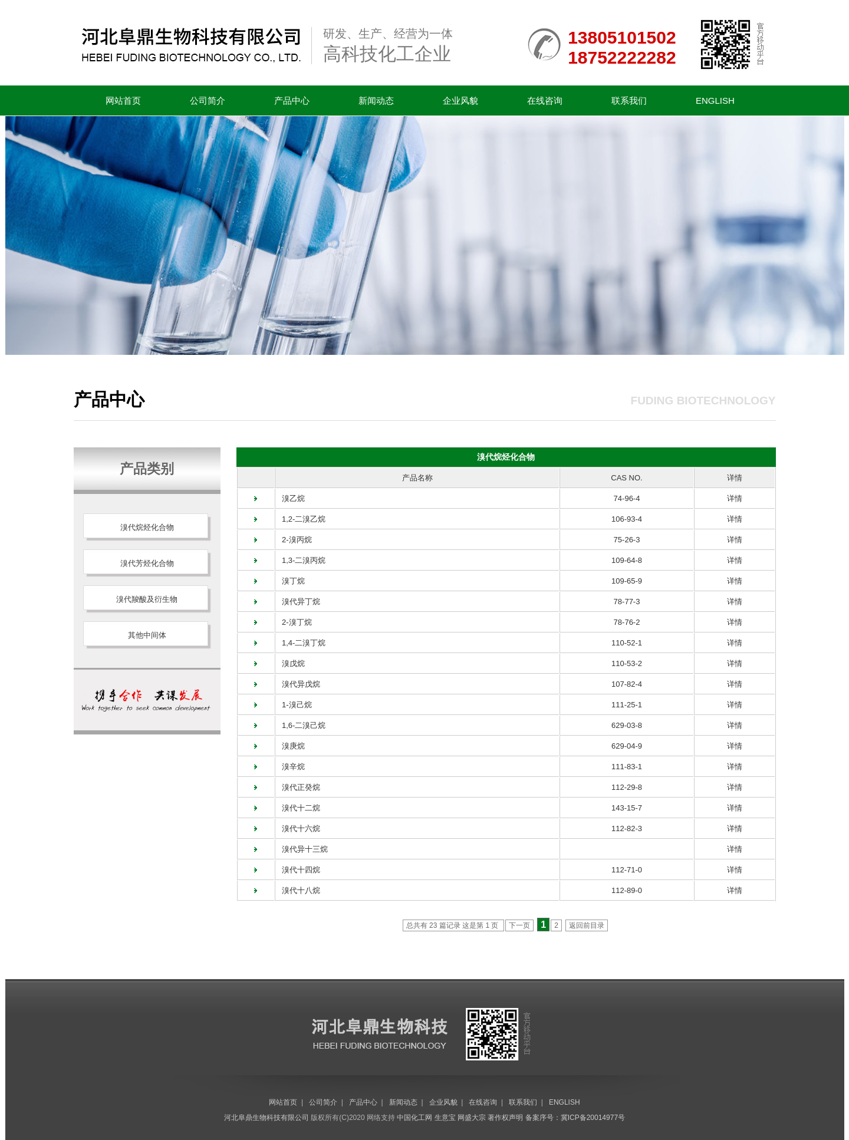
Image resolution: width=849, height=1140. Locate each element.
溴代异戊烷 (297, 684)
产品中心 (292, 100)
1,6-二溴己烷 (300, 725)
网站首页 (123, 100)
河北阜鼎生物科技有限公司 (266, 1117)
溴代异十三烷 (301, 849)
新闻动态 (376, 100)
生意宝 (445, 1117)
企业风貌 (460, 100)
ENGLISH (715, 100)
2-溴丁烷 (293, 622)
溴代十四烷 (297, 869)
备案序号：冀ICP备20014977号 (575, 1117)
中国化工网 (414, 1117)
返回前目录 (586, 925)
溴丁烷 (290, 580)
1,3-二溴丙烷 (300, 560)
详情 (734, 498)
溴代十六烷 (297, 828)
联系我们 (629, 100)
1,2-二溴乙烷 (300, 519)
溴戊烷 (290, 663)
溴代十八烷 (297, 890)
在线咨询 (544, 100)
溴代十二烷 (297, 807)
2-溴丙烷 (293, 539)
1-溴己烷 (293, 704)
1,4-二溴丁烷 (300, 642)
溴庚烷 (290, 746)
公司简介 (207, 100)
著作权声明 (505, 1117)
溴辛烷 (290, 766)
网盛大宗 (472, 1117)
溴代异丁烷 (297, 601)
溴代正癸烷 (297, 787)
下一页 (519, 925)
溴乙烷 (290, 498)
